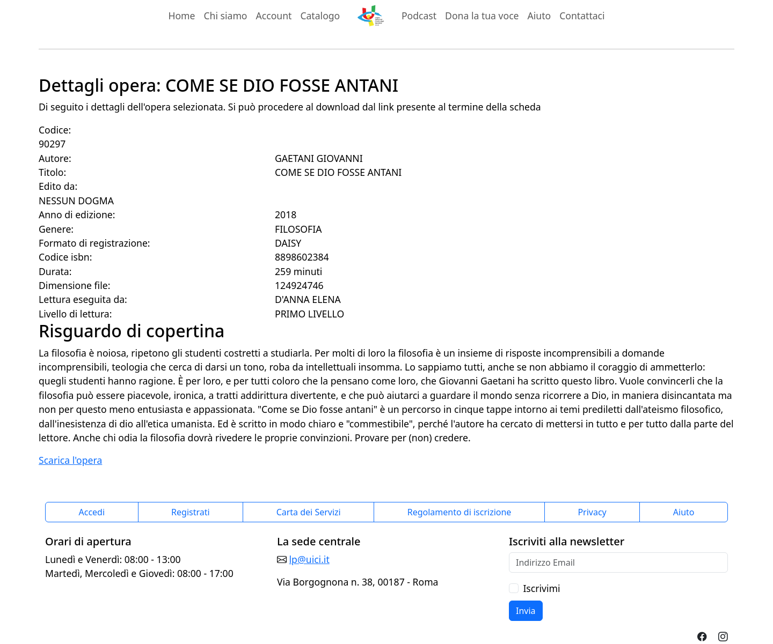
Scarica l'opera (70, 460)
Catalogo (320, 15)
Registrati (190, 512)
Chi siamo (225, 15)
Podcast (419, 15)
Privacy (592, 512)
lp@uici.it (309, 559)
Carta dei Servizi (308, 512)
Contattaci (581, 15)
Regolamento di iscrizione (459, 512)
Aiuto (539, 15)
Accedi (92, 512)
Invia (526, 611)
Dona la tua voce (482, 15)
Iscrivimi (541, 588)
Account (274, 15)
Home (181, 15)
